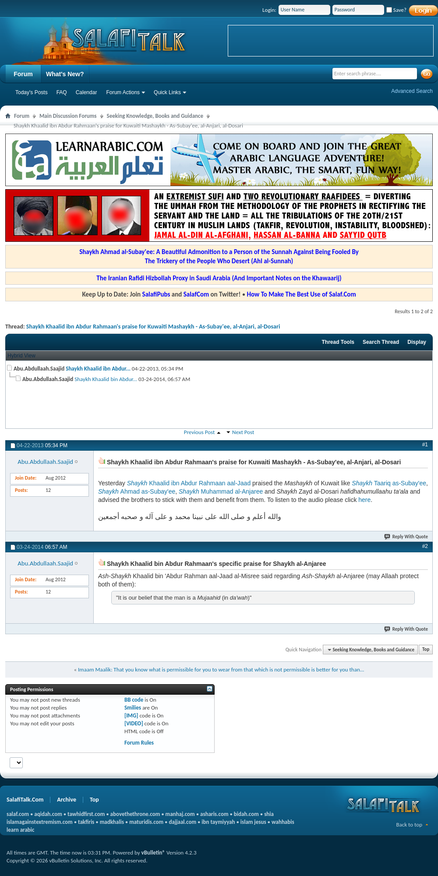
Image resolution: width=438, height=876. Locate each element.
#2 (425, 546)
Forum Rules (139, 742)
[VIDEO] (133, 723)
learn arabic (20, 830)
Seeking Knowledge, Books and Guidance (155, 116)
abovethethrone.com (135, 814)
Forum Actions (123, 92)
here (364, 499)
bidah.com (246, 814)
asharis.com (214, 814)
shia (269, 814)
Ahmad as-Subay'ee (136, 491)
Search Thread (381, 342)
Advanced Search (412, 91)
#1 (425, 445)
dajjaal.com (182, 822)
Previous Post (199, 432)
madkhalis (112, 822)
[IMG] (131, 715)
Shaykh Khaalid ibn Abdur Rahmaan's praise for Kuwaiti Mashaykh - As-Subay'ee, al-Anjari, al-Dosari (153, 326)
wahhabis (283, 822)
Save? (396, 10)
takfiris (86, 822)
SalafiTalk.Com (25, 799)
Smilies (132, 707)
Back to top (409, 824)
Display (416, 342)
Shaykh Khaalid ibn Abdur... (98, 368)
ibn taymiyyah (218, 822)
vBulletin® (153, 852)
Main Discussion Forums (68, 116)
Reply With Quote (406, 537)
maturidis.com (146, 822)
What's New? (65, 74)
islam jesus (253, 822)
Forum (23, 74)
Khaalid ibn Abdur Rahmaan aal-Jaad (189, 483)
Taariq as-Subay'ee (389, 483)
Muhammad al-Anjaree (221, 491)
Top (425, 650)
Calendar (86, 92)
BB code (133, 699)
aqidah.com (48, 814)
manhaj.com (180, 814)
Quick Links (167, 92)
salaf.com (18, 814)
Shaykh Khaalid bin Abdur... (105, 379)
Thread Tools (337, 342)
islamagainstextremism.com (40, 822)
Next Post (243, 432)
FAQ (62, 92)
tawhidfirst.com (86, 814)
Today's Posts (31, 92)
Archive (66, 799)
